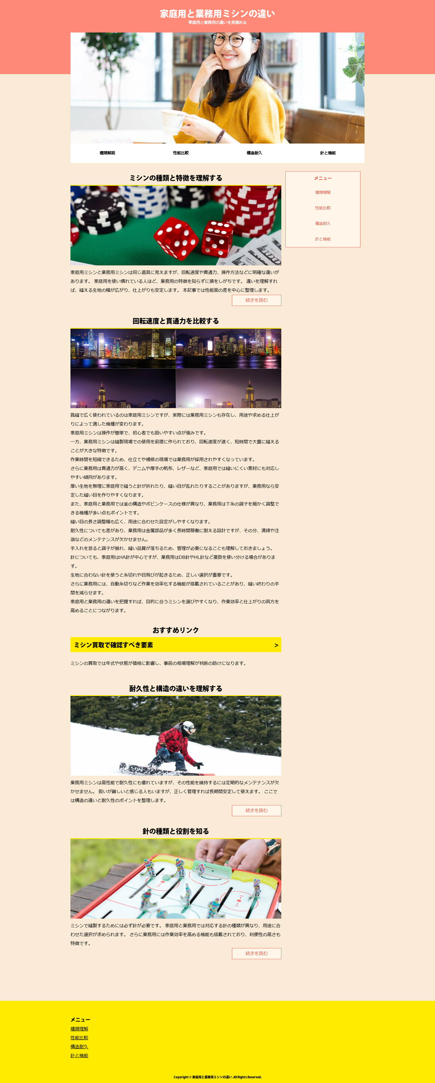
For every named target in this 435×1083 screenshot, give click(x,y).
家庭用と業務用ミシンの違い (217, 13)
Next (357, 88)
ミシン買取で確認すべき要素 (113, 645)
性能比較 (181, 153)
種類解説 (107, 153)
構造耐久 (254, 153)
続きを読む (257, 300)
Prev (77, 88)
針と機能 (328, 153)
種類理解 (323, 192)
